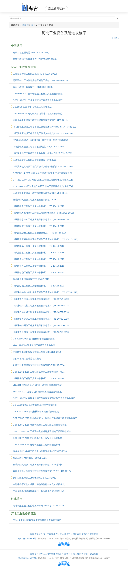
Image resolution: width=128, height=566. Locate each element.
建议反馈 (94, 534)
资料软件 (39, 534)
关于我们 (85, 534)
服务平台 (68, 534)
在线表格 (60, 534)
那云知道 (77, 534)
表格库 (25, 25)
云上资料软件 (49, 534)
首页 (32, 534)
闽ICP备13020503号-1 (28, 538)
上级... (115, 38)
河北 (33, 25)
